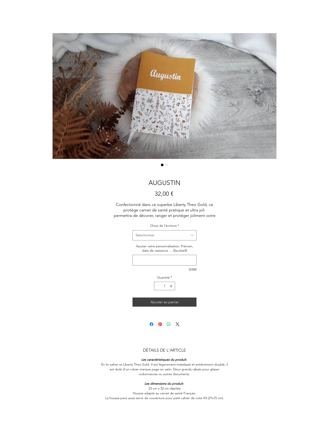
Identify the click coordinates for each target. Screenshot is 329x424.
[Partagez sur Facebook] (151, 324)
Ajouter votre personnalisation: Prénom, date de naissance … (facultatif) (164, 248)
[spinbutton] (164, 286)
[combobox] (164, 235)
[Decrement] (157, 286)
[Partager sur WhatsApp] (169, 324)
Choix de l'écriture (164, 226)
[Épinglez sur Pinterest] (160, 324)
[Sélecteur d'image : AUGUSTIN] (162, 165)
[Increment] (171, 286)
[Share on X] (177, 324)
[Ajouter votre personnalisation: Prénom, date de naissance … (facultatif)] (164, 260)
